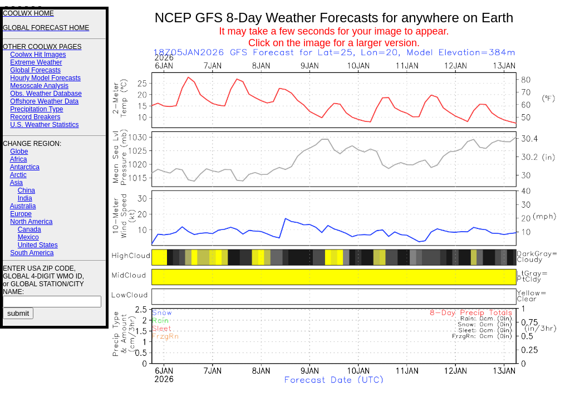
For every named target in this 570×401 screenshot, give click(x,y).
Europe (21, 214)
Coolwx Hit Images (38, 54)
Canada (29, 229)
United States (38, 245)
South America (31, 253)
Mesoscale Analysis (39, 86)
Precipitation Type (36, 109)
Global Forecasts (35, 70)
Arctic (18, 175)
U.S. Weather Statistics (44, 125)
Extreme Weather (36, 62)
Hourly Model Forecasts (45, 78)
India (25, 198)
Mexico (28, 237)
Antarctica (25, 167)
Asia (16, 183)
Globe (19, 151)
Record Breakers (35, 117)
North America (31, 222)
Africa (18, 159)
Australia (23, 206)
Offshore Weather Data (44, 101)
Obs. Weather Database (46, 93)
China (26, 190)
